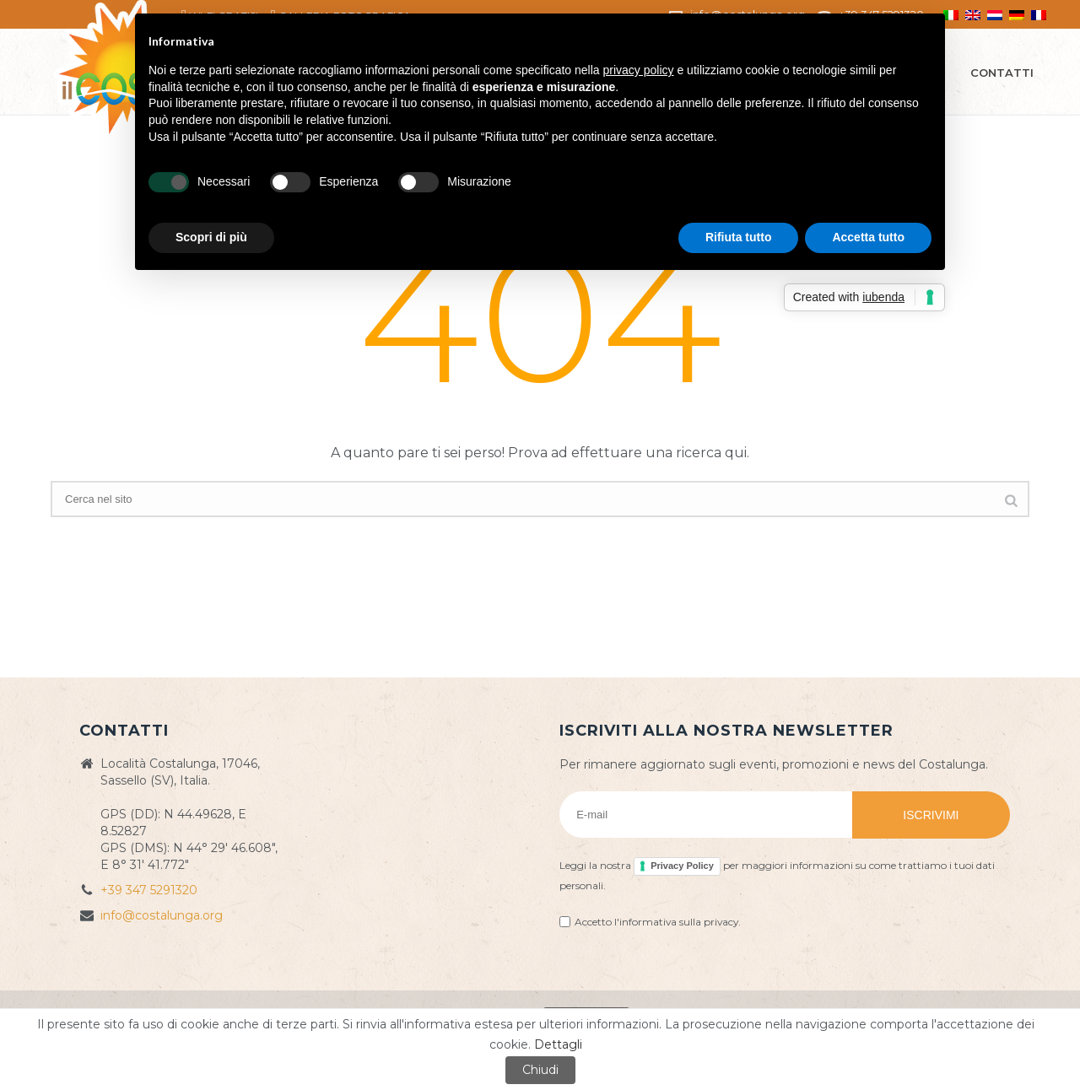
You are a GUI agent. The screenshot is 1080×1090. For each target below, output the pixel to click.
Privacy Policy (682, 866)
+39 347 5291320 (148, 890)
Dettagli (558, 1044)
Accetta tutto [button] (868, 237)
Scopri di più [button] (211, 237)
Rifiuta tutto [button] (738, 237)
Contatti (1002, 72)
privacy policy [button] (638, 70)
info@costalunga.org (161, 915)
